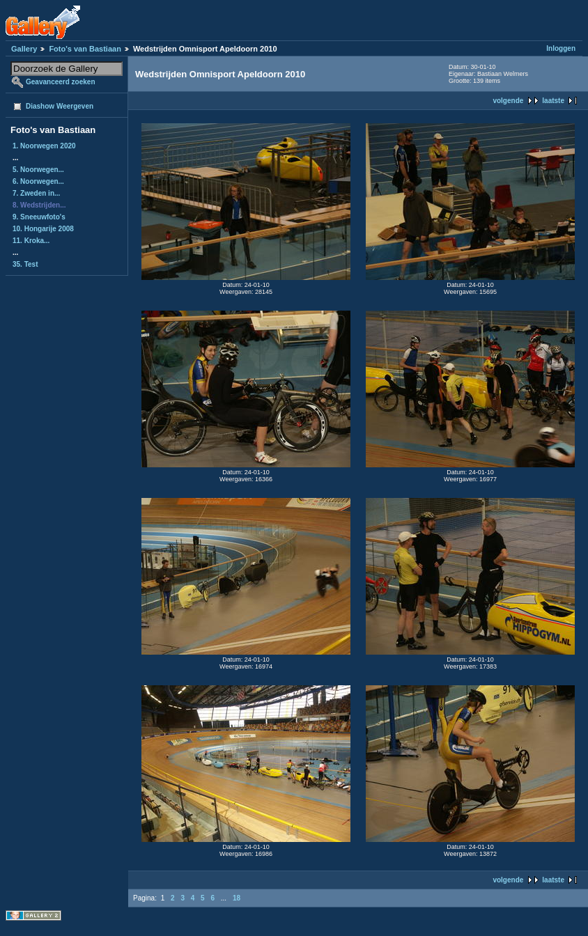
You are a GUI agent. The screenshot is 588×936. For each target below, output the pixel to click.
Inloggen (560, 48)
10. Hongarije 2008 (43, 229)
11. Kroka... (31, 240)
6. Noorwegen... (38, 181)
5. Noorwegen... (38, 169)
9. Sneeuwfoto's (39, 217)
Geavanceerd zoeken (60, 82)
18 (236, 898)
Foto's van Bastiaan (85, 49)
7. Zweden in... (36, 193)
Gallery (24, 49)
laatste (553, 100)
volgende (508, 100)
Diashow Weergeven (59, 106)
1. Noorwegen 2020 (44, 146)
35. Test (25, 264)
